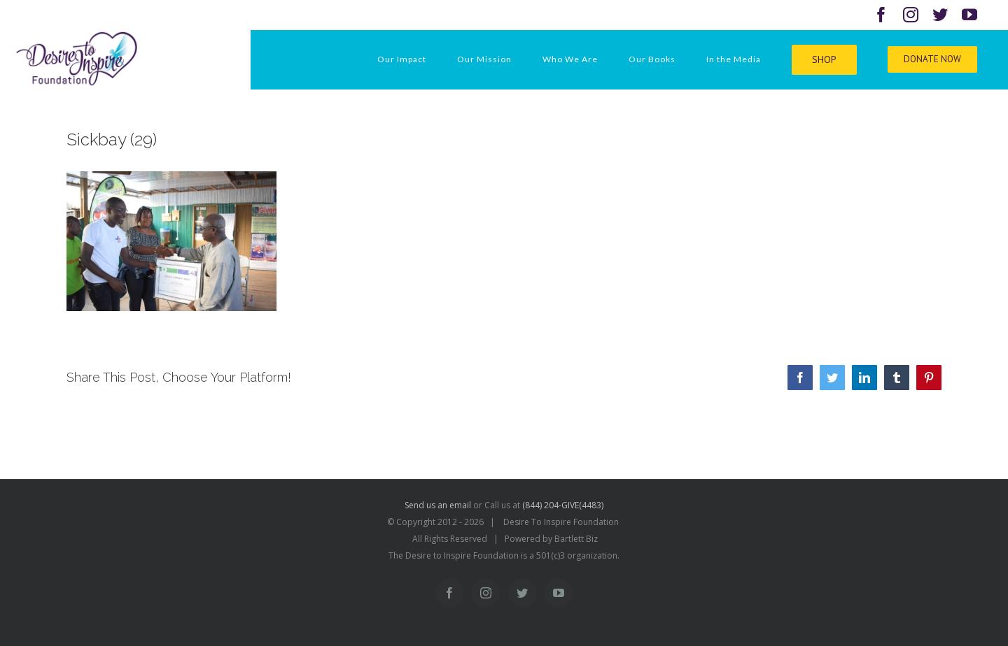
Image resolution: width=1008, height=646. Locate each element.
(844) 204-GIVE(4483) (562, 505)
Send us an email (438, 505)
